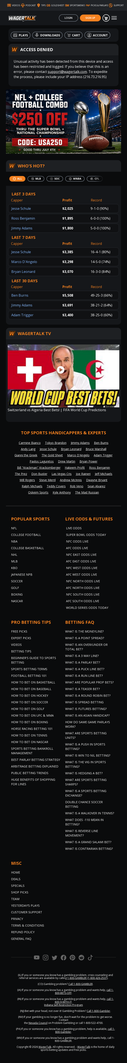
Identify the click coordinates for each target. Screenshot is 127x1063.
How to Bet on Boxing (29, 722)
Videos (16, 645)
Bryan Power (88, 461)
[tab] (17, 179)
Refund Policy (23, 932)
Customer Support (26, 912)
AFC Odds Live (77, 548)
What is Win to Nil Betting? (87, 755)
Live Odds (74, 528)
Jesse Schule (21, 208)
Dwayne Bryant (96, 480)
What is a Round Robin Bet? (87, 695)
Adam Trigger (22, 315)
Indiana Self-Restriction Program (63, 1005)
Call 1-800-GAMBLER (80, 984)
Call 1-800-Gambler (98, 1011)
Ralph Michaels (32, 486)
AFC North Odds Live (83, 588)
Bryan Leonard (23, 271)
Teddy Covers (56, 486)
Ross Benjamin (23, 218)
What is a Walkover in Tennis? (89, 813)
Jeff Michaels (103, 474)
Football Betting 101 (29, 676)
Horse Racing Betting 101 (32, 729)
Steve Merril (47, 480)
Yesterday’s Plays (25, 905)
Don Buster (39, 474)
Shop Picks (19, 892)
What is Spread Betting (84, 702)
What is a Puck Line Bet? (84, 669)
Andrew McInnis (71, 480)
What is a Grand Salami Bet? (88, 842)
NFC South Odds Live (83, 594)
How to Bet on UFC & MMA (32, 715)
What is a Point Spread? (84, 638)
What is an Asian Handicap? (87, 715)
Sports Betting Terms (29, 669)
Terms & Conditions (27, 925)
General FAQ (21, 939)
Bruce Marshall (96, 449)
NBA (14, 541)
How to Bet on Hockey (29, 695)
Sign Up (90, 18)
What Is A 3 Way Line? (82, 656)
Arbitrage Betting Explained (34, 766)
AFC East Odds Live (81, 561)
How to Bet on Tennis (29, 735)
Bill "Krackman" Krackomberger (39, 468)
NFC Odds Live (77, 541)
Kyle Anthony (62, 492)
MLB (14, 561)
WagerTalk (45, 1047)
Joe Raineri (83, 474)
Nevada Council (38, 1023)
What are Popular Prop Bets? (89, 682)
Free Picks (19, 631)
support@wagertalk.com (67, 71)
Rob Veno (76, 486)
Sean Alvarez (96, 486)
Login (68, 18)
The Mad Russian (87, 492)
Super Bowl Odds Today (86, 535)
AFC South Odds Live (82, 601)
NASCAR (17, 601)
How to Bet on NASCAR (29, 742)
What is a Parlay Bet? (82, 662)
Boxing (17, 594)
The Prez (21, 474)
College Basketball (27, 548)
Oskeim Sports (38, 492)
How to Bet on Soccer (29, 702)
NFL (14, 528)
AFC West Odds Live (81, 574)
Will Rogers (27, 480)
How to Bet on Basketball (33, 682)
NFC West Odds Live (81, 568)
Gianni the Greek (25, 455)
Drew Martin (66, 461)
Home (15, 872)
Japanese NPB (21, 574)
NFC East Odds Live (81, 555)
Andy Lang (28, 449)
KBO (14, 568)
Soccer (17, 581)
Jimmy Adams (21, 228)
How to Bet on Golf (27, 709)
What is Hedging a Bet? (83, 773)
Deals (15, 879)
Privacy (17, 919)
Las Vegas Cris (62, 474)
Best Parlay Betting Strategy (35, 760)
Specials (18, 886)
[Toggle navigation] (114, 18)
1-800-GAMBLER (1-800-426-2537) (87, 978)
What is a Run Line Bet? (84, 676)
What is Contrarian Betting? (89, 849)
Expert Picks (21, 638)
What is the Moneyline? (84, 631)
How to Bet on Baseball (31, 689)
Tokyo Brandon (55, 443)
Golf (15, 588)
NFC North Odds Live (83, 581)
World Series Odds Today (87, 608)
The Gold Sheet (52, 455)
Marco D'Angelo (24, 261)
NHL (14, 555)
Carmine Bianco (30, 443)
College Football (26, 535)
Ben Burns (19, 295)
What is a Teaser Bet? (82, 689)
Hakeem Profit (75, 468)
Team (15, 899)
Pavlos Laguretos (42, 461)
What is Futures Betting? (86, 709)
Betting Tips (21, 651)
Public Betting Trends (29, 773)
